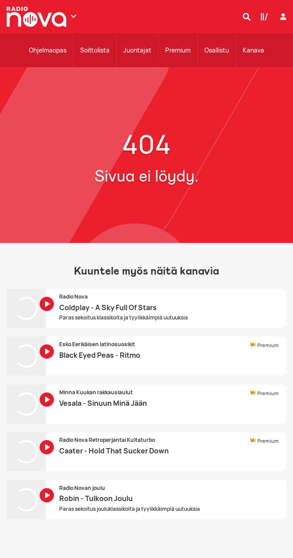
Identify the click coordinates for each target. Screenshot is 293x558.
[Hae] (244, 16)
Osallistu (216, 50)
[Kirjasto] (262, 16)
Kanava (253, 50)
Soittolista (95, 50)
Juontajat (137, 50)
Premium (178, 50)
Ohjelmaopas (47, 50)
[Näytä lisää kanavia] (73, 16)
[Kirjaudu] (282, 17)
